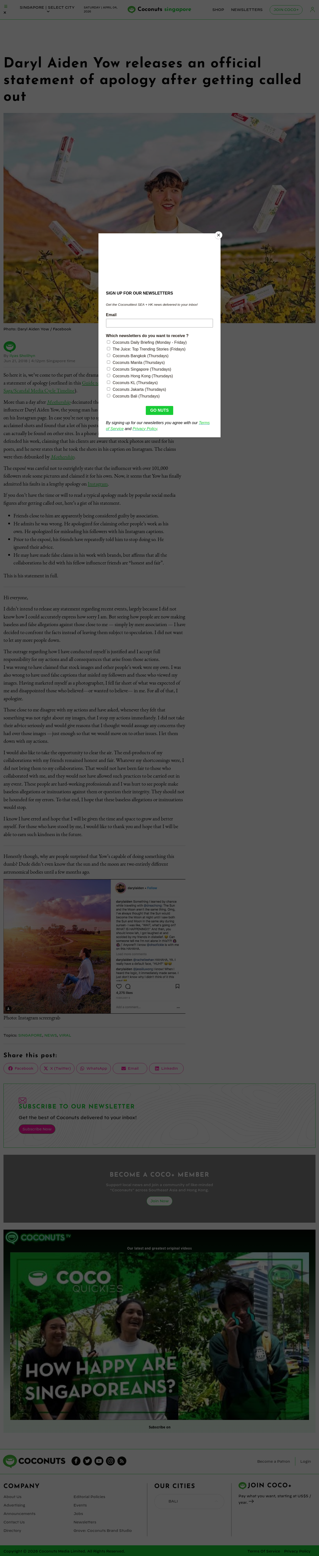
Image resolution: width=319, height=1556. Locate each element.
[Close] (219, 234)
